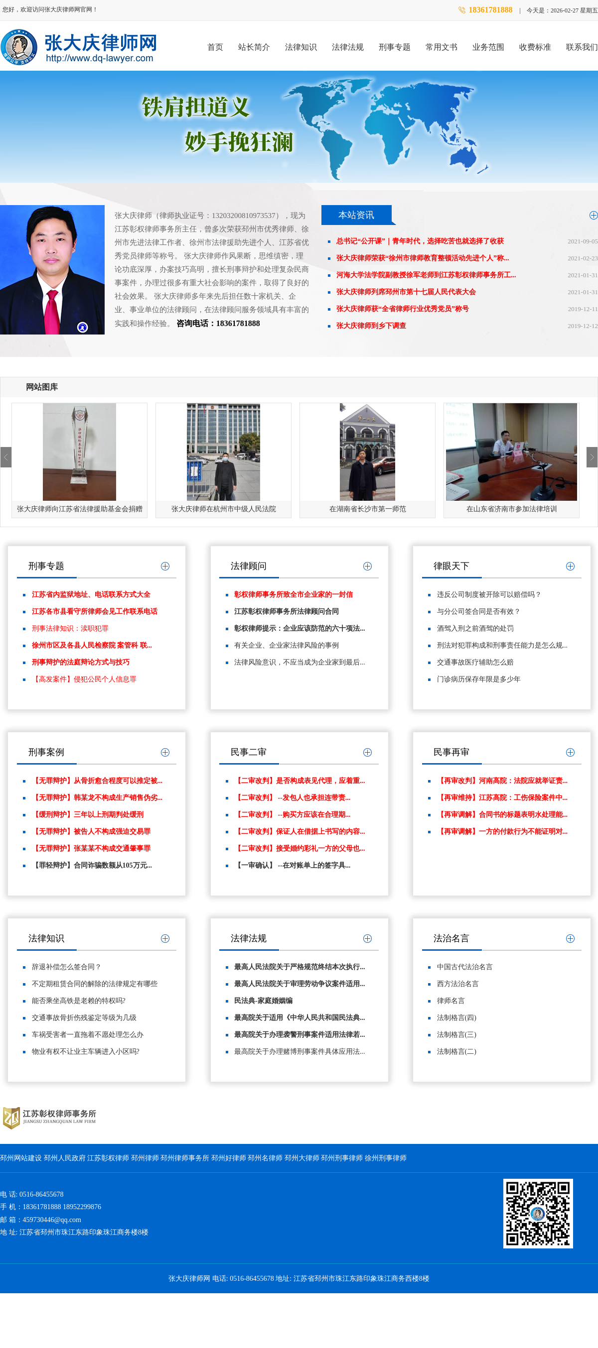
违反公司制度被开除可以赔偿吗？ (489, 594)
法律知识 (301, 47)
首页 (215, 47)
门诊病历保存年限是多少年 (479, 679)
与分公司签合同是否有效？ (479, 611)
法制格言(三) (456, 1034)
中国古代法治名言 (465, 967)
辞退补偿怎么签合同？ (67, 967)
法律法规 (348, 47)
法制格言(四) (456, 1017)
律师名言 (451, 1001)
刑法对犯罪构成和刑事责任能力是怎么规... (502, 645)
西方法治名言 (458, 984)
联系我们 (582, 47)
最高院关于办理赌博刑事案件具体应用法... (299, 1051)
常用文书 (441, 47)
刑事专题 (395, 47)
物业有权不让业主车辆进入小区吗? (86, 1051)
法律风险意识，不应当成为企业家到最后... (299, 662)
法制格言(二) (456, 1051)
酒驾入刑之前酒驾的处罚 (475, 628)
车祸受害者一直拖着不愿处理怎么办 (88, 1034)
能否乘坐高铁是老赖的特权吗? (79, 1001)
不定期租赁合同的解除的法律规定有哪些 (94, 984)
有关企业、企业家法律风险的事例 (286, 645)
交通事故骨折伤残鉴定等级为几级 (84, 1017)
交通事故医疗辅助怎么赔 (475, 662)
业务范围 (488, 47)
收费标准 (535, 47)
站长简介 (254, 47)
